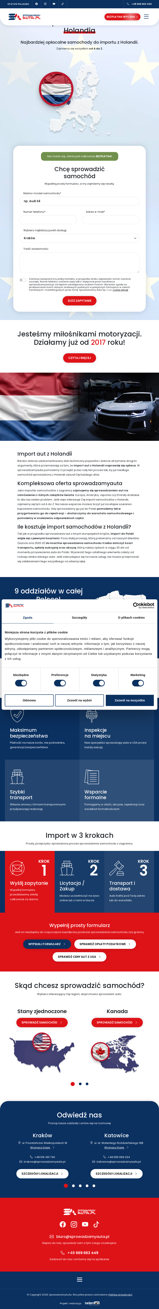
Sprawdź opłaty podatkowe (105, 944)
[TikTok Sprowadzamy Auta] (62, 4)
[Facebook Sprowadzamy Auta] (36, 4)
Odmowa (29, 700)
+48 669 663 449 (139, 4)
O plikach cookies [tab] (131, 617)
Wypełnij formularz (47, 944)
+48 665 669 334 (116, 1157)
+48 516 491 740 (42, 1157)
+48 (79, 1253)
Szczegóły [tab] (79, 617)
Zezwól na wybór (79, 700)
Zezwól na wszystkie (130, 700)
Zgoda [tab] (28, 617)
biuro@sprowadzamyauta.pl (79, 1236)
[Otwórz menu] (146, 17)
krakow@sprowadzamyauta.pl (42, 1162)
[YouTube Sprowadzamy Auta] (54, 4)
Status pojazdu (18, 4)
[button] (73, 1084)
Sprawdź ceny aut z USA (79, 957)
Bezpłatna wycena (122, 17)
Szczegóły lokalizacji (42, 1174)
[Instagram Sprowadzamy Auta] (45, 4)
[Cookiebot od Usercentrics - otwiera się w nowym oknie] (136, 605)
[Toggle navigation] (79, 1280)
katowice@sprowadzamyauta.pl (116, 1162)
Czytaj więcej (120, 290)
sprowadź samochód (42, 1022)
